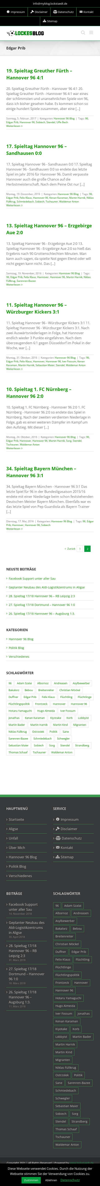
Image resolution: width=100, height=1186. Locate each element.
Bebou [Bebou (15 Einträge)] (29, 690)
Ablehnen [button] (51, 1180)
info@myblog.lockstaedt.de (50, 3)
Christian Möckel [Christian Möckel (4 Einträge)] (69, 690)
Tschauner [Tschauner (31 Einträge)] (39, 752)
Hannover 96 (27, 122)
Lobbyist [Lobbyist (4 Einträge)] (83, 718)
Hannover (43, 277)
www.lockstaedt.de (82, 1163)
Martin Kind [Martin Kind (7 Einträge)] (60, 725)
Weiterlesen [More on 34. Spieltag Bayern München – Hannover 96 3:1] (13, 529)
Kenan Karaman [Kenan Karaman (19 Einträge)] (35, 718)
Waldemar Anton (69, 201)
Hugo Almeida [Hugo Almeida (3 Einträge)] (46, 711)
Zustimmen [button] (31, 1180)
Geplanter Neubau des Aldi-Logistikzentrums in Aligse (47, 587)
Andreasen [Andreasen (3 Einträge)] (60, 683)
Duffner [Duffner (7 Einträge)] (13, 697)
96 (86, 118)
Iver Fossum (69, 361)
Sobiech (40, 122)
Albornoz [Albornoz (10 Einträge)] (43, 683)
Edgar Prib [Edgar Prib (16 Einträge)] (30, 697)
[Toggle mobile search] (83, 32)
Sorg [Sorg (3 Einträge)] (52, 745)
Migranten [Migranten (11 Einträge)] (79, 725)
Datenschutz (70, 1180)
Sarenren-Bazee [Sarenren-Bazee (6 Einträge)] (18, 738)
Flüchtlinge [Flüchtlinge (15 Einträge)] (84, 697)
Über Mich (17, 847)
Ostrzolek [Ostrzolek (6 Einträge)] (38, 731)
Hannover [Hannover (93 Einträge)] (59, 704)
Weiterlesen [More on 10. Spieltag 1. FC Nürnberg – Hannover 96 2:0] (13, 448)
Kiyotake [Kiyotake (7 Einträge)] (55, 718)
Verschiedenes (19, 657)
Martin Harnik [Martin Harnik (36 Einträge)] (39, 725)
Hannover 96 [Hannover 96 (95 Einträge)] (79, 704)
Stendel (50, 122)
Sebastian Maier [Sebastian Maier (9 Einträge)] (18, 745)
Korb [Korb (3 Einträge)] (70, 718)
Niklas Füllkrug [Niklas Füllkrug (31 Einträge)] (18, 731)
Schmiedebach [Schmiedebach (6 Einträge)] (42, 738)
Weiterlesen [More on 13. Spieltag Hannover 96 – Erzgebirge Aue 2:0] (13, 284)
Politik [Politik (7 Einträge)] (53, 731)
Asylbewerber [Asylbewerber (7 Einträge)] (81, 683)
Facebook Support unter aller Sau (32, 578)
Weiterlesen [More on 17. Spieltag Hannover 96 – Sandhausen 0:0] (13, 205)
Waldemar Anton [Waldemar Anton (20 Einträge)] (61, 752)
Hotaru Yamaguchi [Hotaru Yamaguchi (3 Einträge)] (20, 711)
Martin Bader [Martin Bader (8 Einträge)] (17, 725)
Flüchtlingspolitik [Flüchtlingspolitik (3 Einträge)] (19, 704)
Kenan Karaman (58, 198)
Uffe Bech (62, 122)
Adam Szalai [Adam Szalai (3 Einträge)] (24, 683)
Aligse (13, 829)
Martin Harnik (77, 198)
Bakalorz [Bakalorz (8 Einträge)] (14, 690)
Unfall (13, 838)
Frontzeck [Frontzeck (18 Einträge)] (41, 704)
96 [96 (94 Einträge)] (10, 683)
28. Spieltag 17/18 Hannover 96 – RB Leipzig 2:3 (42, 596)
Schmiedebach (25, 201)
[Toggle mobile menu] (91, 32)
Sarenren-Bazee (26, 281)
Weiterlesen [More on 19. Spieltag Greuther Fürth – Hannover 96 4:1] (13, 126)
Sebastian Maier (45, 365)
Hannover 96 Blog (64, 118)
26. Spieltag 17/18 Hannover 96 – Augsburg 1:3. (42, 614)
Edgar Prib (12, 122)
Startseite (16, 819)
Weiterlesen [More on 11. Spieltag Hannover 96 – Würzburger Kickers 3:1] (13, 369)
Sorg (69, 441)
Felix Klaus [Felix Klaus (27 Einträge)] (48, 697)
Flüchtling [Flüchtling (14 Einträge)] (66, 697)
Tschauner (52, 201)
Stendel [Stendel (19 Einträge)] (65, 745)
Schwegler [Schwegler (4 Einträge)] (63, 738)
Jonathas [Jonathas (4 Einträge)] (14, 718)
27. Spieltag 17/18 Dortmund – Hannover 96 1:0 (42, 605)
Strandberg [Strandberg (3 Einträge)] (82, 745)
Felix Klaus (26, 198)
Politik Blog (16, 648)
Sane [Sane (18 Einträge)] (66, 731)
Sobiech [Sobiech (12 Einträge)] (39, 745)
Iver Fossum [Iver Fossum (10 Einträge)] (68, 711)
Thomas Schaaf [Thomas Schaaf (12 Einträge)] (18, 752)
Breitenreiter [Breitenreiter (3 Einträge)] (46, 690)
